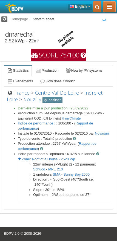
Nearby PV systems (83, 70)
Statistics (18, 70)
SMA (56, 174)
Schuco (39, 169)
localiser (52, 100)
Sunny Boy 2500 (77, 174)
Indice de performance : (37, 123)
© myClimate (71, 118)
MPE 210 (55, 169)
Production (46, 70)
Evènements (20, 81)
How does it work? (57, 81)
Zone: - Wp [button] (46, 159)
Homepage (19, 19)
